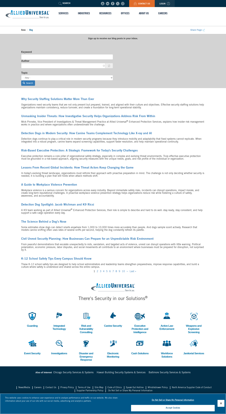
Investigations (59, 347)
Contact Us (142, 4)
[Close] (221, 402)
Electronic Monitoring (113, 349)
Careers (37, 389)
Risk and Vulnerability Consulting (86, 322)
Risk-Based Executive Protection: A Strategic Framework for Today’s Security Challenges (69, 151)
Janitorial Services (194, 347)
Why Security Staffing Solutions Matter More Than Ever (51, 99)
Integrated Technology (59, 321)
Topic (24, 72)
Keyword (26, 52)
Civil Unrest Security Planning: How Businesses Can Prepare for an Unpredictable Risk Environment (75, 239)
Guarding (32, 319)
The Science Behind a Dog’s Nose (39, 222)
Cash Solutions (140, 347)
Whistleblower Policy (158, 389)
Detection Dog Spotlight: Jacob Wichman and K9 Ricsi (51, 205)
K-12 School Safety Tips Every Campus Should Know (50, 259)
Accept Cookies (173, 407)
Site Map (99, 389)
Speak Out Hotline (135, 389)
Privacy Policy (67, 389)
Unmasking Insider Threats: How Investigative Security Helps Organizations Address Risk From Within (76, 116)
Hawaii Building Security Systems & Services (121, 373)
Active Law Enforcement (167, 321)
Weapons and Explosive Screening (193, 322)
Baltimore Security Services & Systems (170, 373)
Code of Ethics (115, 389)
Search (28, 83)
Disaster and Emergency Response (86, 350)
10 (123, 271)
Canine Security (112, 319)
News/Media (24, 389)
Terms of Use (84, 389)
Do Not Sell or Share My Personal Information (130, 392)
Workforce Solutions (167, 349)
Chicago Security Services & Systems (73, 373)
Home (23, 30)
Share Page (197, 30)
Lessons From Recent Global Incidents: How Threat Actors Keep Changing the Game (67, 168)
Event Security (32, 347)
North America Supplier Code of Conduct (192, 389)
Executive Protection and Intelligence (140, 322)
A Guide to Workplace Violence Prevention (44, 185)
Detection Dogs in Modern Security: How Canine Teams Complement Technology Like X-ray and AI (74, 133)
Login (164, 4)
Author (25, 61)
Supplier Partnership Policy (90, 392)
